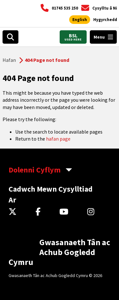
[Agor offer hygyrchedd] (105, 20)
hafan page (58, 138)
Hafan (9, 60)
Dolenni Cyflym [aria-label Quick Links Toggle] (35, 170)
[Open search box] (10, 37)
